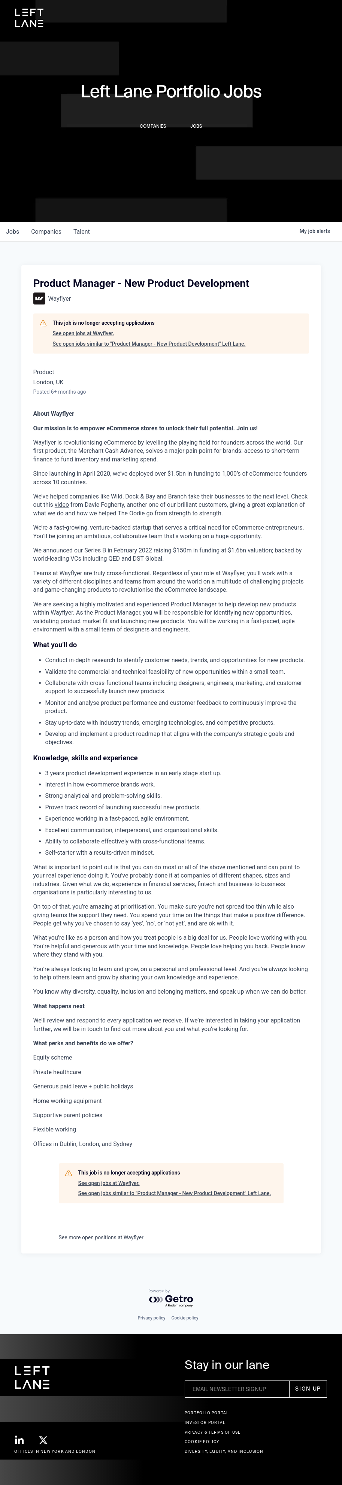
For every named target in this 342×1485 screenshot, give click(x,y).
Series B (95, 550)
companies (46, 231)
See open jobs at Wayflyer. (83, 333)
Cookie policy (185, 1318)
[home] (29, 18)
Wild (116, 496)
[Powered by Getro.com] (171, 1298)
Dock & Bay (140, 496)
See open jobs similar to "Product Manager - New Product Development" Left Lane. (149, 344)
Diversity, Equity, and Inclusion (224, 1451)
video (62, 504)
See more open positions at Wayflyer (101, 1237)
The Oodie (131, 513)
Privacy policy (151, 1318)
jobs (12, 231)
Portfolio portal (207, 1413)
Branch (177, 496)
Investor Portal (205, 1423)
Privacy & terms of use (212, 1432)
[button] (322, 18)
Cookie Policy (202, 1442)
